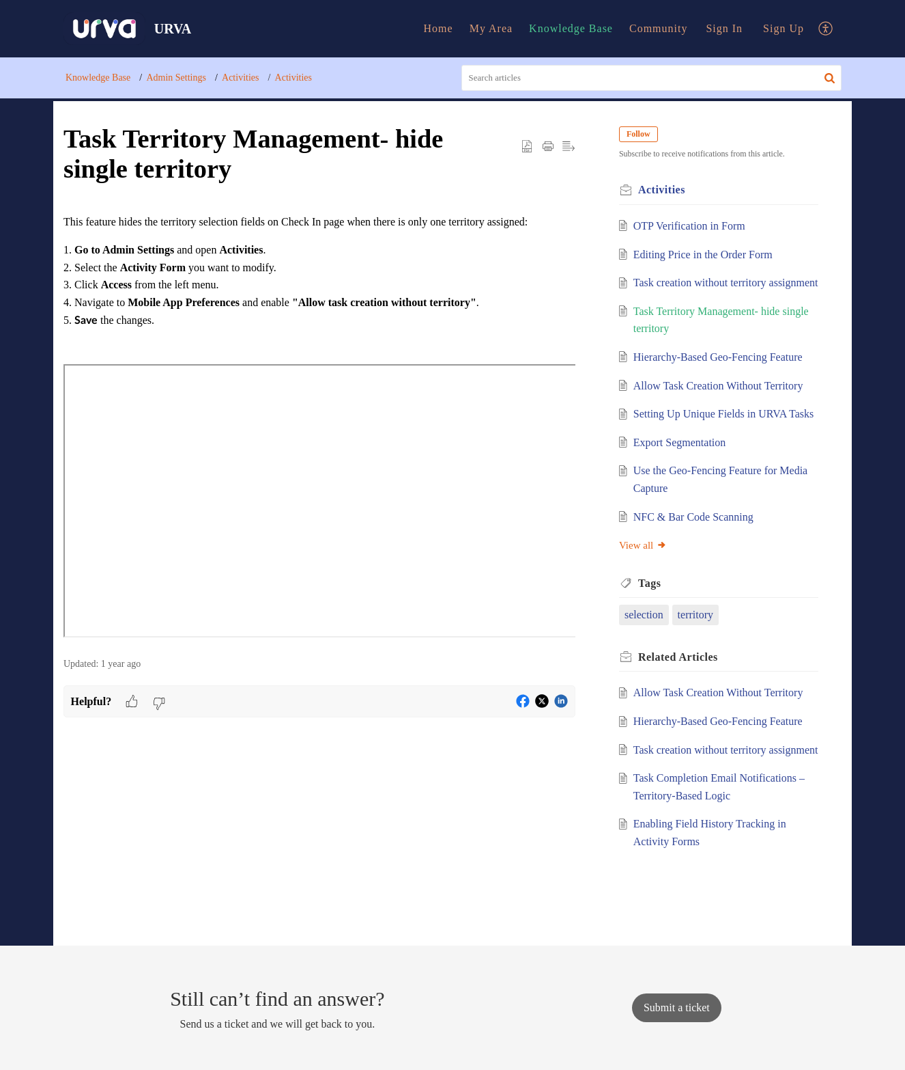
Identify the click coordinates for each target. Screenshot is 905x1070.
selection (643, 614)
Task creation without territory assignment (725, 282)
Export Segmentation (679, 442)
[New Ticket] (676, 1007)
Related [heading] (678, 657)
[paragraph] (319, 428)
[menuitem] (438, 28)
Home (438, 28)
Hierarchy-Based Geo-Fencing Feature (718, 357)
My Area (491, 28)
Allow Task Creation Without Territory (718, 386)
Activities (240, 77)
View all (643, 545)
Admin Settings (176, 77)
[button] (826, 29)
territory (695, 614)
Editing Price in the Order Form (703, 254)
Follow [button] (638, 134)
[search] (651, 78)
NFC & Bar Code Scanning (693, 517)
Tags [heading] (649, 583)
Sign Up (783, 28)
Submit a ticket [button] (677, 1007)
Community (658, 28)
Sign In (724, 28)
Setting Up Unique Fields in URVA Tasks (723, 414)
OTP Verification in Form (689, 226)
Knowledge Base (571, 28)
